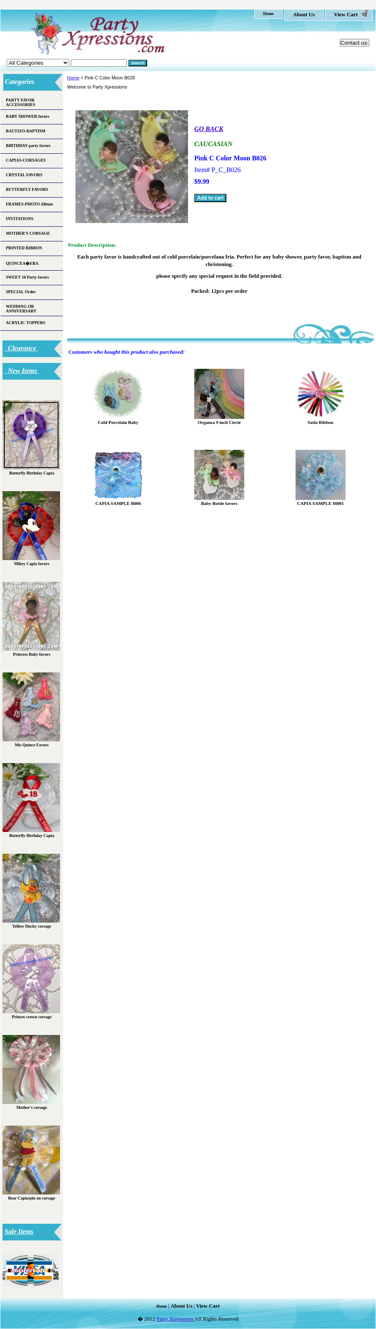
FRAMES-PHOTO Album (29, 204)
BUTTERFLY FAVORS (27, 189)
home (268, 13)
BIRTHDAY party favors (28, 145)
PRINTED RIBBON (24, 248)
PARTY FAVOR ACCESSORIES (20, 102)
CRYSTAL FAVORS (24, 174)
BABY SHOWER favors (27, 116)
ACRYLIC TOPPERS (25, 322)
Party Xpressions (176, 1319)
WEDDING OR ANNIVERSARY (21, 308)
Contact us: (354, 43)
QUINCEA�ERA (22, 263)
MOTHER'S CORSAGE (28, 233)
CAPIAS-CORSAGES (26, 160)
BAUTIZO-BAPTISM (25, 131)
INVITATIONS (19, 218)
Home (73, 77)
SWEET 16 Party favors (27, 277)
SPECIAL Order (21, 291)
